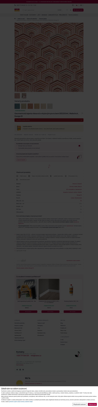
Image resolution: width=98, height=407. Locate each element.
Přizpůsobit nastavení (79, 404)
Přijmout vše (92, 404)
